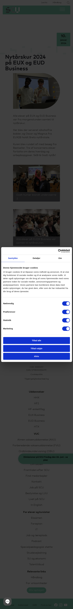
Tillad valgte (36, 348)
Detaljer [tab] (36, 258)
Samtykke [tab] (13, 258)
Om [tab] (60, 258)
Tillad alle (36, 340)
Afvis (36, 356)
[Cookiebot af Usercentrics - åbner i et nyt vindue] (58, 251)
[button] (7, 602)
